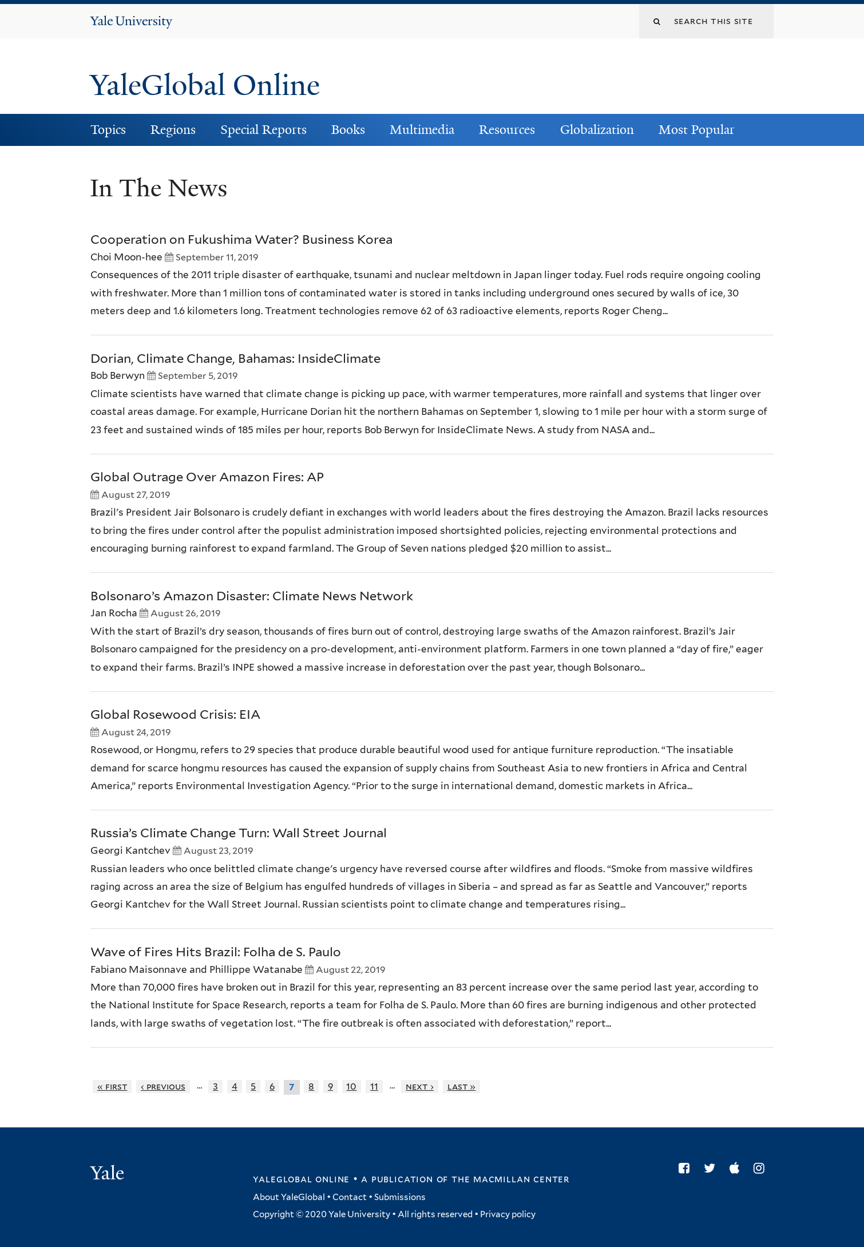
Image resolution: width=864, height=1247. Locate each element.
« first (112, 1086)
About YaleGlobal (289, 1197)
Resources (507, 129)
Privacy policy (508, 1214)
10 (351, 1086)
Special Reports (263, 129)
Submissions (400, 1197)
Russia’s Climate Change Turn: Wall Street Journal (238, 832)
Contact (349, 1197)
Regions (173, 129)
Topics (108, 129)
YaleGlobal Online (205, 85)
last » (461, 1086)
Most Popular (697, 129)
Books (348, 129)
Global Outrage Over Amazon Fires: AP (207, 476)
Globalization (597, 129)
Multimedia (422, 129)
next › (420, 1086)
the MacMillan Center (510, 1179)
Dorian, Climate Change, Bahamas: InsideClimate (235, 358)
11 (374, 1086)
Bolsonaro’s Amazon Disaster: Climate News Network (251, 595)
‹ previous (163, 1086)
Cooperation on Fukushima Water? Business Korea (241, 239)
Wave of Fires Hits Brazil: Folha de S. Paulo (215, 951)
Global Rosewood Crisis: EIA (175, 714)
